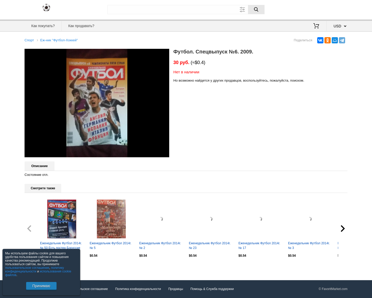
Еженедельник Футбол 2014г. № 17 (259, 245)
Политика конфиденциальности (138, 289)
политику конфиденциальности (34, 269)
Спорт (29, 40)
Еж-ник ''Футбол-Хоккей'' (59, 40)
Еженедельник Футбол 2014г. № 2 (160, 245)
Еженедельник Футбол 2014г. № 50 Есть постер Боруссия (61, 245)
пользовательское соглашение (27, 268)
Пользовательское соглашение (85, 289)
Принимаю (41, 286)
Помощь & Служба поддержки (212, 289)
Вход (317, 9)
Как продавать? (81, 26)
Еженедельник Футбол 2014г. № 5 (110, 245)
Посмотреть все (36, 266)
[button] (164, 53)
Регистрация (336, 9)
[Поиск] (256, 9)
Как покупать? (43, 26)
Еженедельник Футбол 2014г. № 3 (309, 245)
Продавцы (175, 289)
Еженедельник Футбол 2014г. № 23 (209, 245)
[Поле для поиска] (186, 9)
